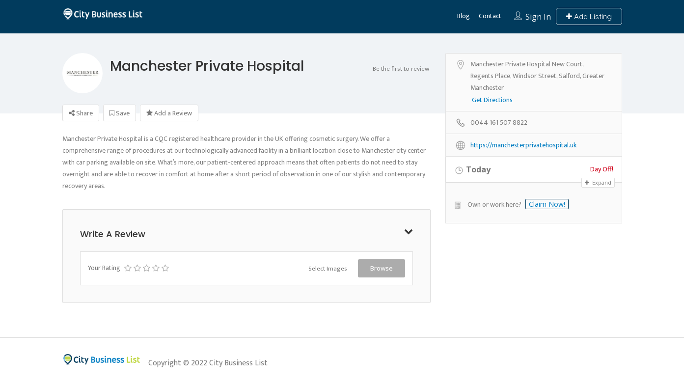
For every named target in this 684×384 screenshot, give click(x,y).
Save (119, 113)
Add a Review (169, 113)
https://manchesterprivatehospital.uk (523, 145)
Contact (490, 16)
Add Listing (589, 16)
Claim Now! (547, 204)
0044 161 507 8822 (498, 123)
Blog (463, 16)
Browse (381, 268)
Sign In (538, 16)
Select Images (327, 268)
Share (81, 113)
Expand (598, 182)
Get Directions (492, 100)
